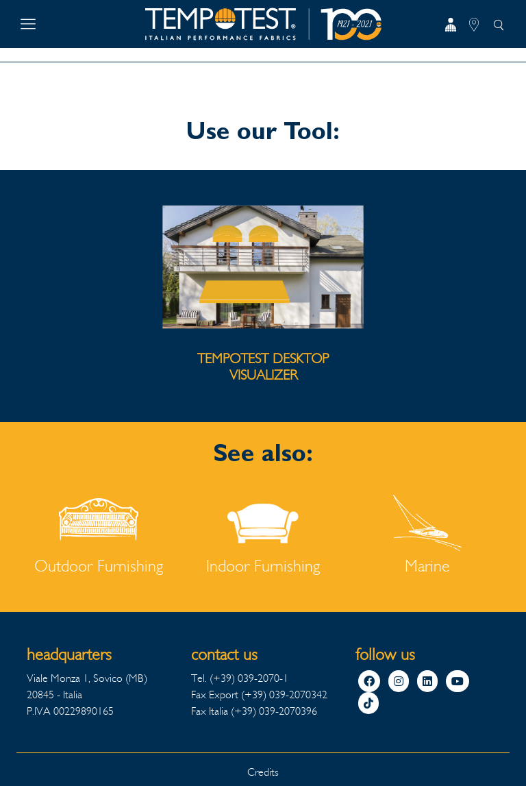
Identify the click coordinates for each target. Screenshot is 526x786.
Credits (263, 771)
